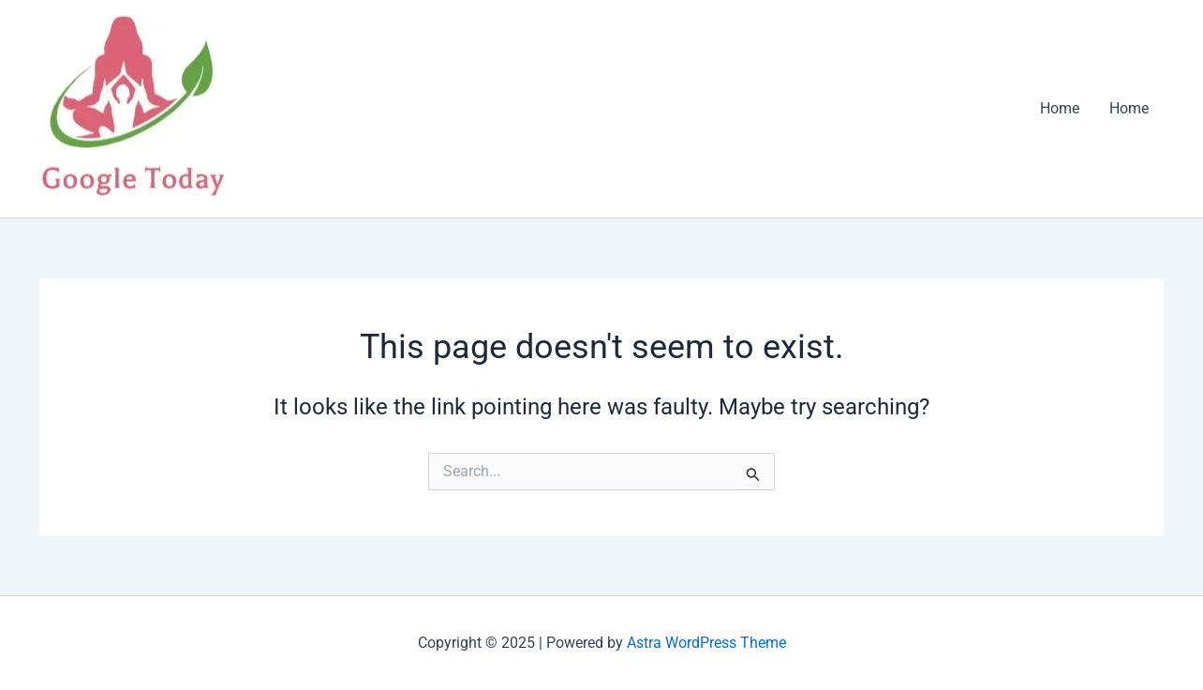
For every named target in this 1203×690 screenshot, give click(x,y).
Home (1059, 108)
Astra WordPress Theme (706, 643)
